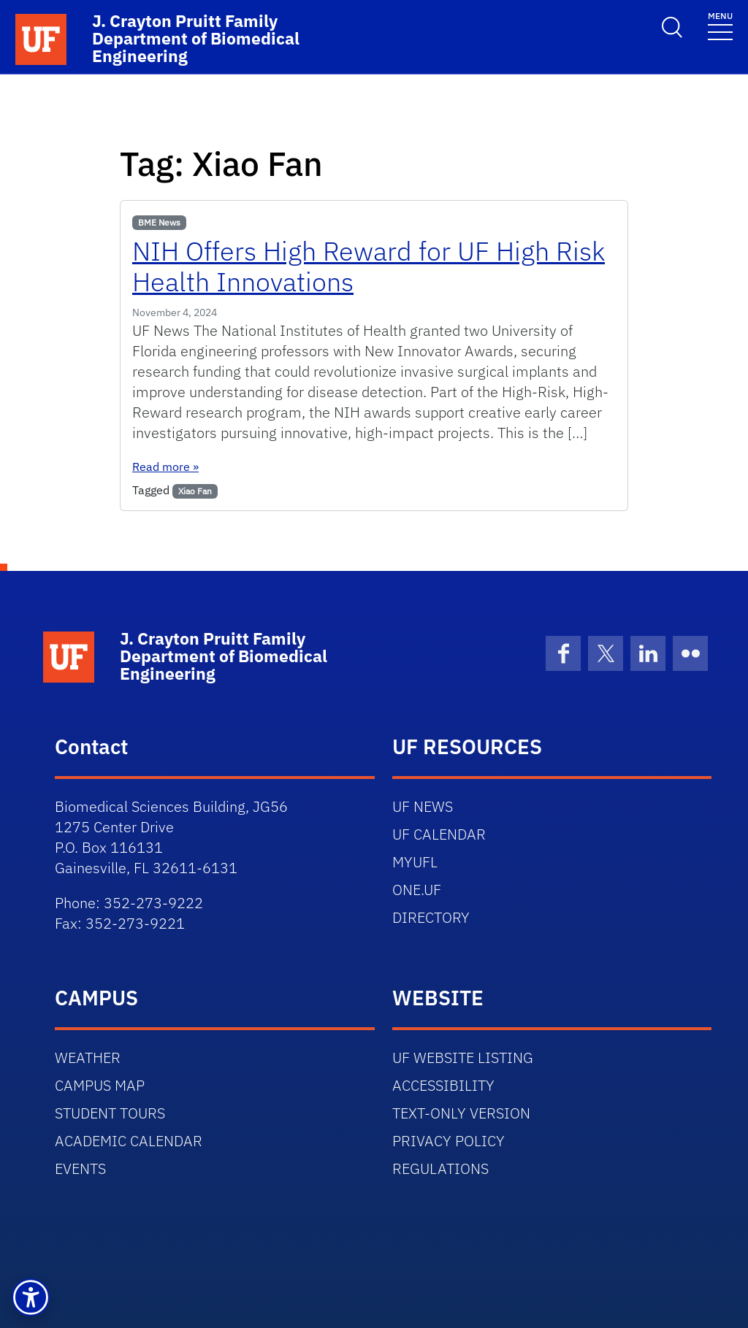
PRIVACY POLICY (448, 1141)
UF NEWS (422, 806)
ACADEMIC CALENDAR (128, 1141)
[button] (31, 1297)
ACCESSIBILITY (443, 1085)
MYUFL (415, 862)
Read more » (165, 466)
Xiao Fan (195, 490)
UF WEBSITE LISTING (462, 1057)
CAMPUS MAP (100, 1085)
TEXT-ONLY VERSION (461, 1113)
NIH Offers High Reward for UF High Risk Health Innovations (368, 266)
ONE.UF (416, 889)
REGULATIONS (440, 1168)
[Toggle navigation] (720, 25)
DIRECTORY (431, 917)
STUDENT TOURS (110, 1113)
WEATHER (88, 1057)
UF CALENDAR (439, 834)
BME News (159, 222)
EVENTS (80, 1168)
